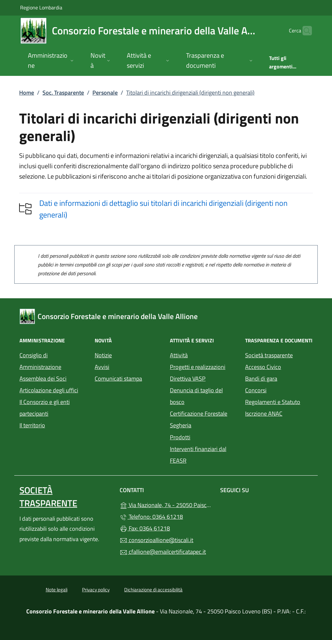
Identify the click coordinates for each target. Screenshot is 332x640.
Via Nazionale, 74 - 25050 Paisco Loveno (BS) (166, 504)
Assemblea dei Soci (42, 378)
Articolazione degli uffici (48, 390)
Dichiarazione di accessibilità (153, 589)
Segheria (180, 425)
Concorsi (256, 390)
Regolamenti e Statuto (272, 401)
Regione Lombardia (41, 7)
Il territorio (32, 425)
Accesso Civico (263, 366)
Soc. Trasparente (63, 92)
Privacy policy (96, 589)
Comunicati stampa (118, 378)
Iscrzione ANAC (263, 413)
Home (26, 92)
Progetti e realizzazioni (197, 366)
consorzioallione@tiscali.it (156, 540)
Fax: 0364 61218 (145, 528)
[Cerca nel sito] (304, 31)
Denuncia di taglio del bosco (196, 396)
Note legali (56, 589)
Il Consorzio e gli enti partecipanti (44, 407)
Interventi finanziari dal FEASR (198, 454)
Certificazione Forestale (198, 413)
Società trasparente (269, 355)
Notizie (103, 355)
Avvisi (102, 366)
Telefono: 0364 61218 (151, 516)
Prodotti (180, 437)
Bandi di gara (261, 378)
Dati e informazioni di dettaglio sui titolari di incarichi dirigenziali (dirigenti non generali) (163, 208)
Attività (179, 355)
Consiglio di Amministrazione (40, 361)
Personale (105, 92)
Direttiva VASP (188, 378)
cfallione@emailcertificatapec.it (163, 551)
